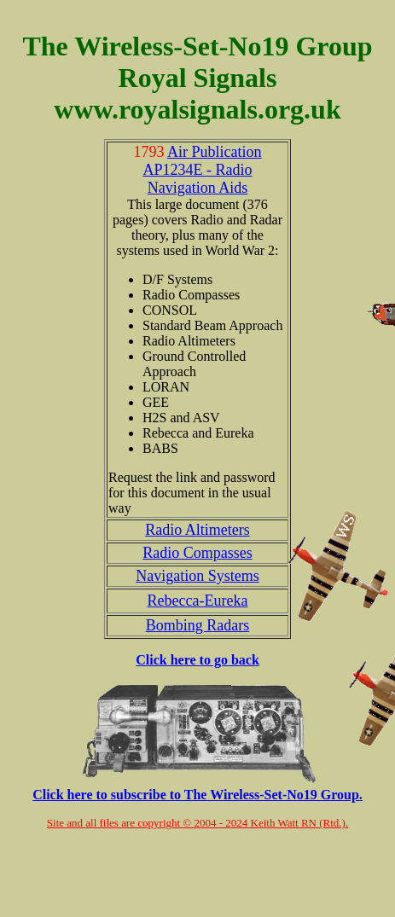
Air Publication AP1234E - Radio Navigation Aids (201, 169)
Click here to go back (197, 660)
